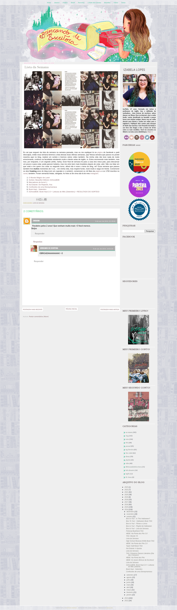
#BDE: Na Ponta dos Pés (135, 558)
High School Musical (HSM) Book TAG (140, 541)
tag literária (130, 450)
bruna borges (72, 608)
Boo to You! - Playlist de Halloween (139, 526)
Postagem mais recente (32, 309)
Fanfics (65, 3)
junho (128, 582)
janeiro (129, 595)
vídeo (127, 463)
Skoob (73, 3)
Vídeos (116, 3)
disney (128, 456)
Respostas (37, 241)
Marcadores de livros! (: (38, 182)
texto (127, 439)
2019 (127, 497)
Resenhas (107, 3)
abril (128, 587)
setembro (130, 575)
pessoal (128, 446)
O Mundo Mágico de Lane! (39, 178)
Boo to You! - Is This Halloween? (138, 519)
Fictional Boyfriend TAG (134, 531)
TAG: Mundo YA (132, 536)
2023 (127, 487)
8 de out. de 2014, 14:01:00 (103, 249)
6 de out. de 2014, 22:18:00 (105, 221)
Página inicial (71, 309)
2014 (127, 509)
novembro (130, 514)
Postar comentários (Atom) (38, 316)
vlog (127, 436)
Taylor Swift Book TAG (134, 546)
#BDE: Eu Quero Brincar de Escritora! (140, 560)
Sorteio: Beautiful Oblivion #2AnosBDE (44, 180)
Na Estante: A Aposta (134, 548)
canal (25, 173)
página (100, 152)
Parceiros (81, 3)
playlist (128, 460)
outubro (129, 517)
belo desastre (130, 470)
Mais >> (150, 132)
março (129, 590)
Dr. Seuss (129, 477)
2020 (127, 495)
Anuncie (57, 3)
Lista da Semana (132, 538)
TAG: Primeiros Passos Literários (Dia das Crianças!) (140, 554)
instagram (94, 173)
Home (49, 3)
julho (128, 580)
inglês (128, 474)
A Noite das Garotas (94, 3)
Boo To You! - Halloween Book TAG (139, 521)
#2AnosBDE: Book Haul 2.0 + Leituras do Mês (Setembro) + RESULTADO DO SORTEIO (64, 192)
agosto (129, 577)
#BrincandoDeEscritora (134, 467)
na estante (129, 432)
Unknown (36, 220)
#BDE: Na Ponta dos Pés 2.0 (136, 543)
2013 (127, 598)
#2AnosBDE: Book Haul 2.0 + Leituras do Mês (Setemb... (140, 566)
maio (128, 585)
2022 (127, 490)
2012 (127, 601)
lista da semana (38, 203)
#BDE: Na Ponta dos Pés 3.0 (136, 533)
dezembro (130, 512)
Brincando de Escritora (49, 248)
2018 (127, 500)
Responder (40, 233)
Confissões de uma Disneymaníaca (43, 187)
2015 (127, 507)
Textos (123, 3)
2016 (127, 505)
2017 (127, 502)
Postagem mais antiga (110, 309)
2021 (127, 492)
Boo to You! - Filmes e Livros (136, 524)
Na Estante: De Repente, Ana (40, 185)
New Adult (129, 453)
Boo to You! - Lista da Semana (137, 529)
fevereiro (129, 592)
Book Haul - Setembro (37, 189)
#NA (127, 443)
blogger (110, 608)
